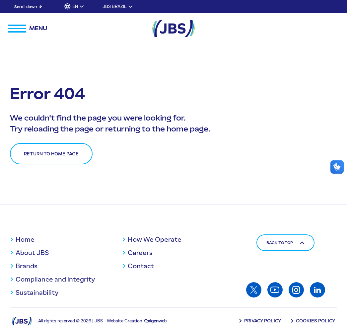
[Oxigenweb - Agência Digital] (155, 320)
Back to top (285, 242)
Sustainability (37, 292)
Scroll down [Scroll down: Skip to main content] (25, 6)
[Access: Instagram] (296, 289)
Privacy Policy (262, 321)
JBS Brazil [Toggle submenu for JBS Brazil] (115, 6)
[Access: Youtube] (275, 289)
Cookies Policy (315, 321)
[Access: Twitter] (253, 289)
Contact (141, 266)
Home (25, 239)
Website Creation (124, 320)
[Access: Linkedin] (317, 289)
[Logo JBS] (22, 320)
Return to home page (51, 154)
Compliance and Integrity (55, 279)
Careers (140, 253)
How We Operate (154, 239)
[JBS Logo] (173, 28)
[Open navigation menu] (27, 28)
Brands (26, 266)
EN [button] (75, 6)
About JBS (32, 253)
